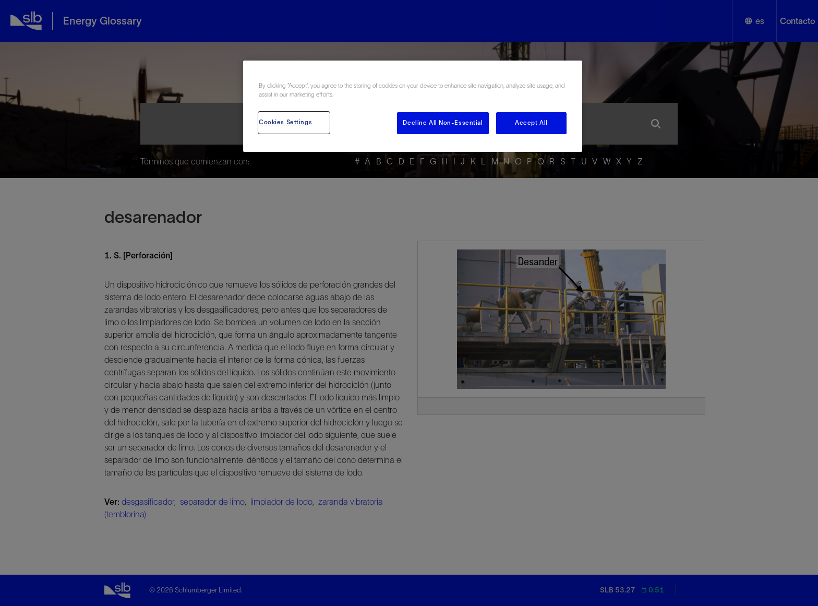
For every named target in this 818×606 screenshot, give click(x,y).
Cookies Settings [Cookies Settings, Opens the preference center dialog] (285, 122)
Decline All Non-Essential (443, 123)
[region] (412, 106)
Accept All (531, 123)
